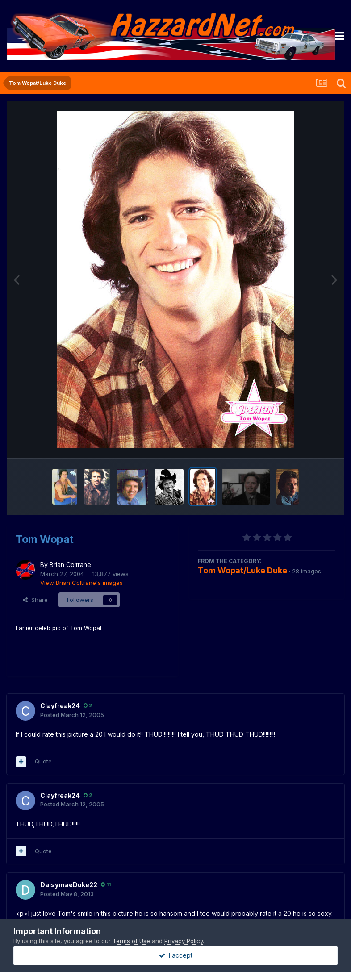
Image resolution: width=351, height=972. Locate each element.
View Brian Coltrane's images (81, 582)
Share (35, 599)
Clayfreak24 (60, 705)
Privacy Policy (183, 940)
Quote (43, 761)
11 (106, 884)
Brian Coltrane (70, 564)
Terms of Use (131, 940)
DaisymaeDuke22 (68, 885)
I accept (175, 955)
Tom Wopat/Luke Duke (242, 570)
